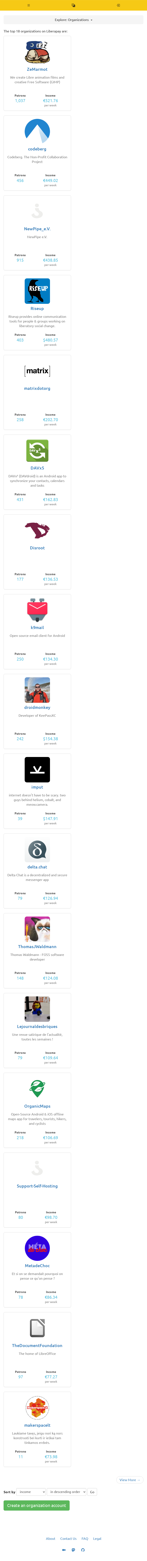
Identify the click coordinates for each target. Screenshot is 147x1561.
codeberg (37, 148)
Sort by (9, 1492)
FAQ (85, 1538)
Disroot (37, 547)
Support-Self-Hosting (37, 1185)
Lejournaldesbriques (37, 1026)
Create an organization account (36, 1505)
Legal (97, 1538)
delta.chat (37, 866)
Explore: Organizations (73, 20)
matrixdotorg (37, 388)
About (50, 1538)
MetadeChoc (37, 1265)
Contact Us (68, 1538)
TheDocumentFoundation (37, 1345)
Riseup (37, 308)
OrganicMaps (37, 1106)
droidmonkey (37, 707)
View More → (130, 1480)
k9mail (37, 627)
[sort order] (66, 1492)
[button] (29, 5)
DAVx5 (37, 467)
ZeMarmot (37, 69)
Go (92, 1492)
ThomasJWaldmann (37, 946)
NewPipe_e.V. (37, 228)
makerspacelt (37, 1425)
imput (37, 787)
